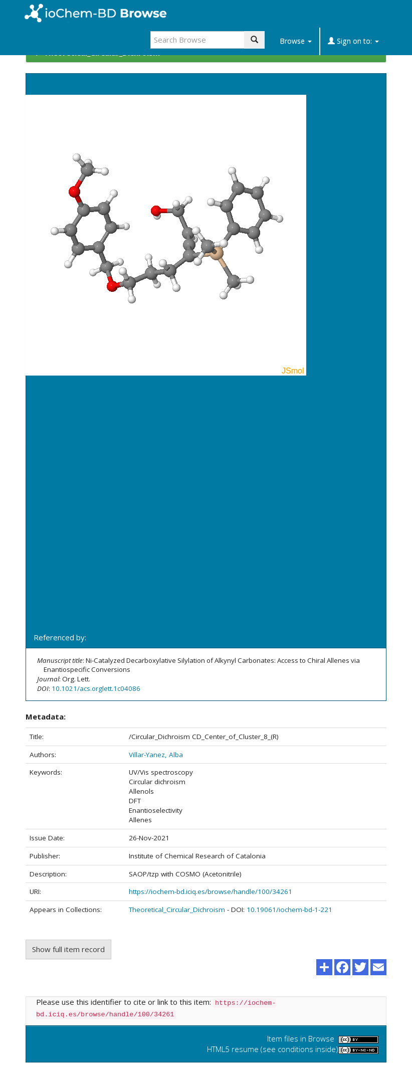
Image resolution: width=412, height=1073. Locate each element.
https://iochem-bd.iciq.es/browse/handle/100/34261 (210, 891)
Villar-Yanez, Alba (156, 754)
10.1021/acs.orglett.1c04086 (96, 688)
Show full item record (68, 949)
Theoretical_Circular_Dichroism (177, 909)
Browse (296, 41)
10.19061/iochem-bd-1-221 (289, 909)
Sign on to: (353, 41)
